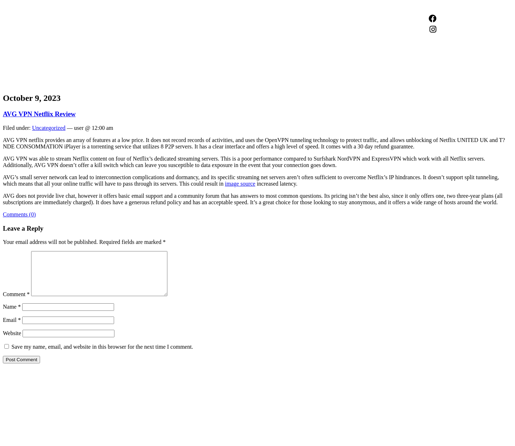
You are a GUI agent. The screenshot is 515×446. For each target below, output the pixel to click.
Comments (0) (19, 214)
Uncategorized (48, 128)
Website (12, 342)
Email (12, 328)
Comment (16, 303)
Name (12, 315)
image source (240, 184)
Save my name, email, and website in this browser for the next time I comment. (102, 355)
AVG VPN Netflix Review (39, 114)
